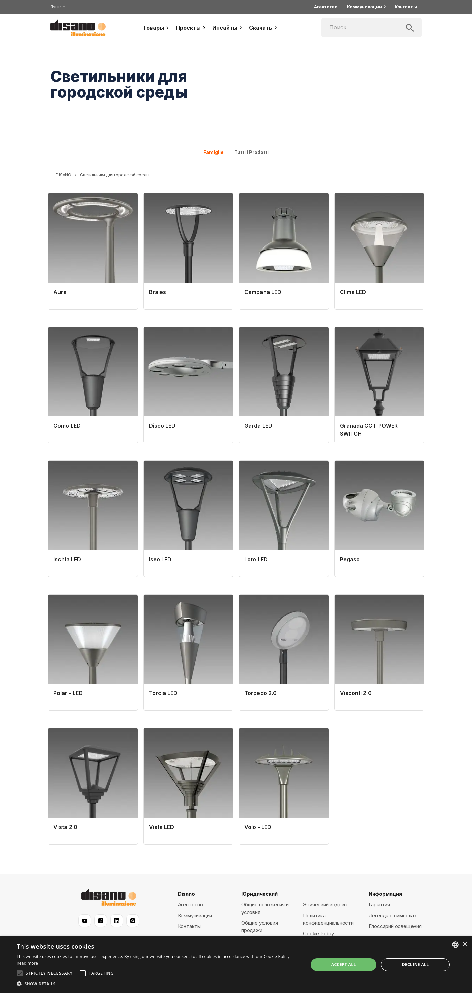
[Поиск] (371, 27)
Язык (57, 6)
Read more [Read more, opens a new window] (27, 963)
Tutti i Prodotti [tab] (251, 152)
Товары (156, 28)
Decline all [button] (415, 964)
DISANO (63, 174)
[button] (158, 984)
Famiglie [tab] (213, 152)
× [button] (464, 944)
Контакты (406, 7)
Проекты (191, 28)
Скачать (264, 28)
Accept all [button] (343, 964)
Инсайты (228, 28)
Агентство (325, 7)
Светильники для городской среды (114, 174)
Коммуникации (366, 7)
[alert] (236, 964)
